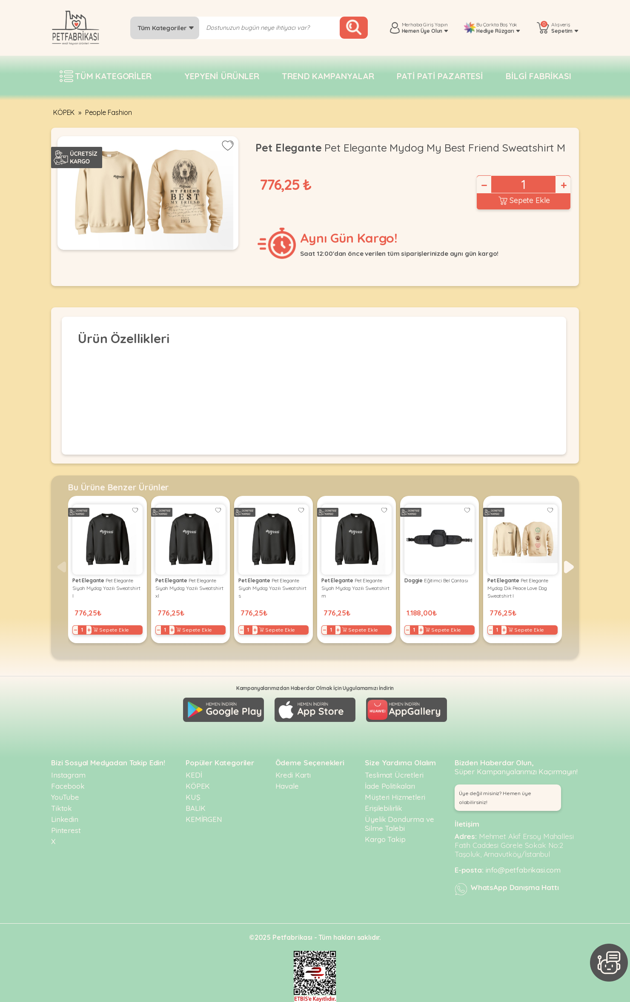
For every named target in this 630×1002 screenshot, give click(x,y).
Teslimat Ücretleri (394, 774)
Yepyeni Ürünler (221, 76)
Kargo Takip (385, 839)
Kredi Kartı (293, 774)
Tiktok (61, 808)
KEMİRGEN (204, 819)
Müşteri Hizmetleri (395, 797)
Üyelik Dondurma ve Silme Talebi (399, 824)
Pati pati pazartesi (440, 76)
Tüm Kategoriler (165, 28)
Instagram (68, 774)
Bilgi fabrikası (538, 76)
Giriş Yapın (435, 24)
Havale (287, 786)
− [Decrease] (483, 185)
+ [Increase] (563, 185)
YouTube (65, 797)
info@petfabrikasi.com (523, 869)
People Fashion (108, 112)
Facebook (68, 786)
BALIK (196, 808)
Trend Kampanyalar (328, 76)
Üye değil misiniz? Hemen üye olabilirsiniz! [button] (495, 797)
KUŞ (193, 797)
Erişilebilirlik (383, 808)
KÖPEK (63, 112)
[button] (569, 567)
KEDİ (194, 774)
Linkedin (64, 819)
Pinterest (66, 830)
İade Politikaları (390, 786)
